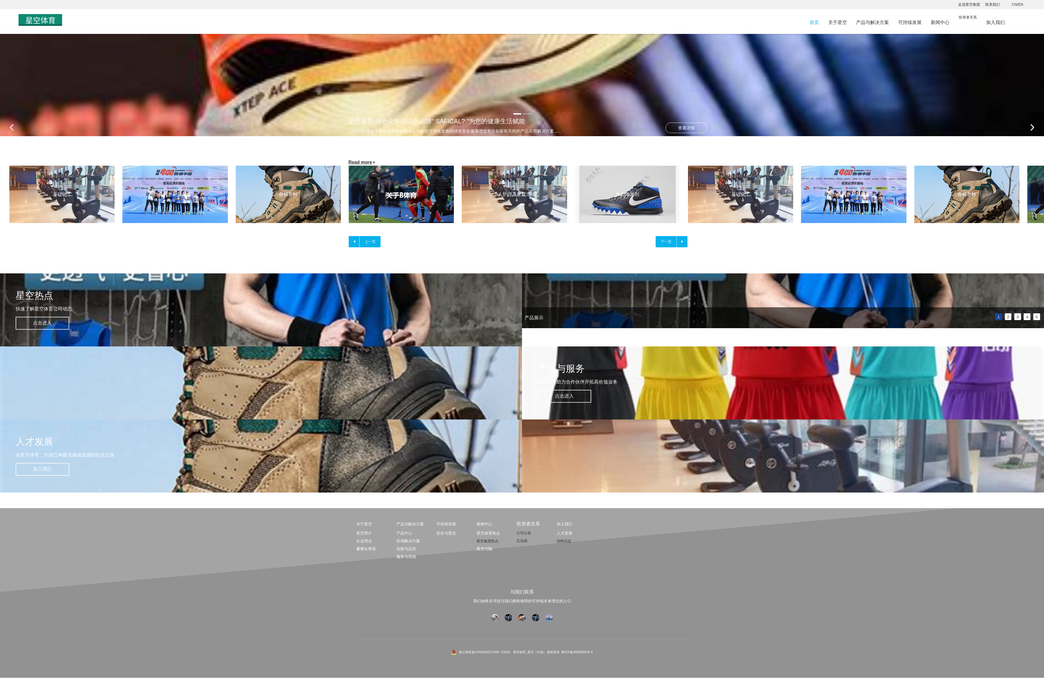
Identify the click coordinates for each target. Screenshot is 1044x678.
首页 (814, 22)
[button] (517, 114)
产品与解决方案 (872, 22)
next (1037, 301)
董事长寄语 (366, 549)
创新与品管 (406, 549)
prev (528, 301)
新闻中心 (940, 22)
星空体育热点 (488, 533)
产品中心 (404, 533)
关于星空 (837, 22)
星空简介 (364, 533)
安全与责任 (446, 533)
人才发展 (564, 533)
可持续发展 (910, 22)
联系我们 (992, 4)
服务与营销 (406, 557)
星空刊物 (484, 549)
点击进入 (44, 323)
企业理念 (364, 541)
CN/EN (1017, 4)
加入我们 (995, 22)
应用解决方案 (408, 541)
